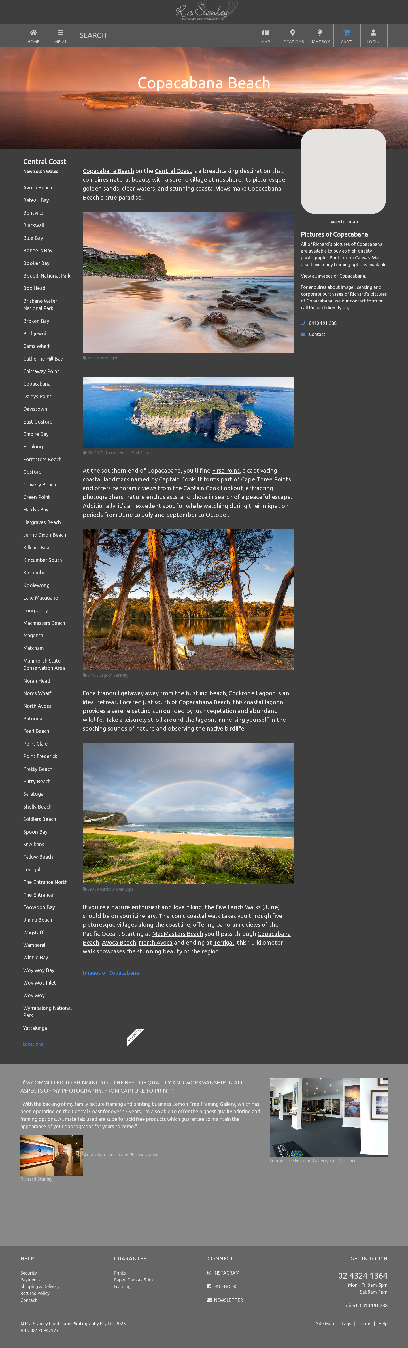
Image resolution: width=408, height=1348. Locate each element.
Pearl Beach (36, 731)
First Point (226, 470)
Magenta (33, 635)
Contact (317, 334)
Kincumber (35, 572)
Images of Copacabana (111, 973)
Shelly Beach (37, 806)
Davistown (35, 409)
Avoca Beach (37, 187)
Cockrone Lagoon (252, 693)
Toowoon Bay (39, 907)
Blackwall (33, 225)
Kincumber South (42, 560)
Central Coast (173, 171)
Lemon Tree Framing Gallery (203, 1104)
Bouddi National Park (47, 275)
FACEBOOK (225, 1286)
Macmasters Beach (44, 623)
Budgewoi (34, 333)
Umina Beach (37, 919)
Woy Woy (34, 995)
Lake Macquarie (40, 597)
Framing (122, 1286)
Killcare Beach (38, 547)
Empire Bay (36, 434)
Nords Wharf (37, 693)
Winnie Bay (35, 957)
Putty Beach (37, 781)
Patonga (32, 718)
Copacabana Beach (108, 171)
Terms (364, 1323)
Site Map (325, 1323)
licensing (363, 287)
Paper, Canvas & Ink (134, 1279)
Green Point (36, 497)
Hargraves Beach (42, 522)
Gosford (32, 472)
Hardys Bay (35, 509)
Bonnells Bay (37, 250)
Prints (336, 257)
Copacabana (36, 383)
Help (383, 1323)
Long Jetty (35, 610)
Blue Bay (33, 238)
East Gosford (37, 421)
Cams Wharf (36, 346)
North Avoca (37, 706)
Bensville (33, 212)
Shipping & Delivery (40, 1286)
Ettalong (33, 446)
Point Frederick (40, 756)
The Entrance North (45, 882)
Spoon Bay (35, 832)
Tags (346, 1323)
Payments (30, 1279)
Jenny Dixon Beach (44, 534)
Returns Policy (35, 1293)
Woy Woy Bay (38, 970)
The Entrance (38, 895)
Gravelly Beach (39, 484)
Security (28, 1272)
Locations (33, 1043)
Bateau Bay (36, 200)
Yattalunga (35, 1028)
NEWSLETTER (228, 1300)
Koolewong (36, 585)
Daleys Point (37, 396)
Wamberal (34, 945)
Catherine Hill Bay (43, 358)
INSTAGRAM (226, 1272)
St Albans (33, 844)
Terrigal (31, 869)
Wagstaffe (34, 932)
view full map (344, 221)
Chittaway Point (41, 371)
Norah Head (36, 680)
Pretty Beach (37, 769)
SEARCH (93, 35)
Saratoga (33, 794)
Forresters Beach (42, 459)
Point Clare (35, 743)
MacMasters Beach (177, 933)
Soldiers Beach (39, 819)
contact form (363, 300)
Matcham (33, 648)
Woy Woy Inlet (39, 982)
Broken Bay (36, 321)
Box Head (34, 288)
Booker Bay (36, 263)
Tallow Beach (38, 857)
